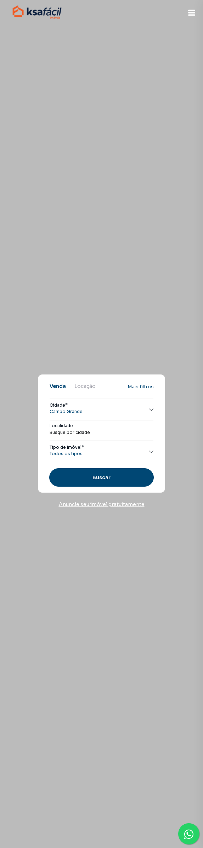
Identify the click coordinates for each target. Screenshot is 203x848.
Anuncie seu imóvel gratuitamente (102, 504)
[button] (191, 12)
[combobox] (101, 432)
